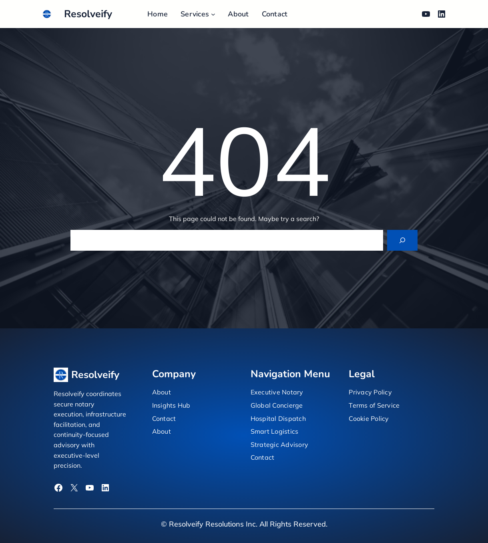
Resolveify (88, 14)
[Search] (402, 240)
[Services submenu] (213, 14)
